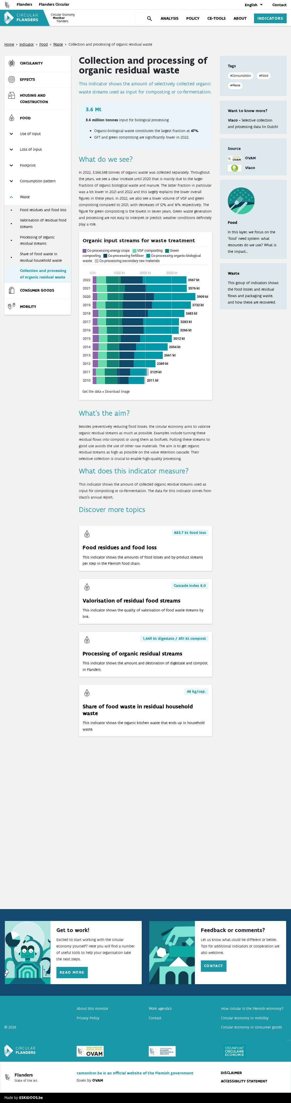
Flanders (24, 4)
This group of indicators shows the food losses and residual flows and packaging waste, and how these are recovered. (253, 288)
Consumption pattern (38, 181)
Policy (192, 18)
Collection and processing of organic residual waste (43, 274)
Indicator (26, 44)
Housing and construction (34, 98)
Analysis (169, 18)
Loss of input (31, 149)
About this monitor (92, 1008)
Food (43, 44)
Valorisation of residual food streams (43, 223)
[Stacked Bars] (145, 316)
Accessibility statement (244, 1081)
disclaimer (231, 1072)
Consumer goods (37, 290)
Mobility (28, 306)
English (251, 4)
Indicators (270, 18)
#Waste (235, 85)
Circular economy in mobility (245, 1017)
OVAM (97, 1080)
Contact (279, 4)
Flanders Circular (54, 4)
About (240, 18)
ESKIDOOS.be (31, 1097)
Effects (27, 79)
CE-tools (216, 18)
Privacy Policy (88, 1017)
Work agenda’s (160, 1008)
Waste (58, 44)
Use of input (30, 133)
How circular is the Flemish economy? (252, 1008)
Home (9, 44)
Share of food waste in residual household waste (41, 257)
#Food (263, 76)
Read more (72, 972)
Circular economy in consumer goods (251, 1027)
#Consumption (240, 76)
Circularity (31, 63)
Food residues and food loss (43, 209)
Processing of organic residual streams (37, 240)
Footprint (28, 165)
